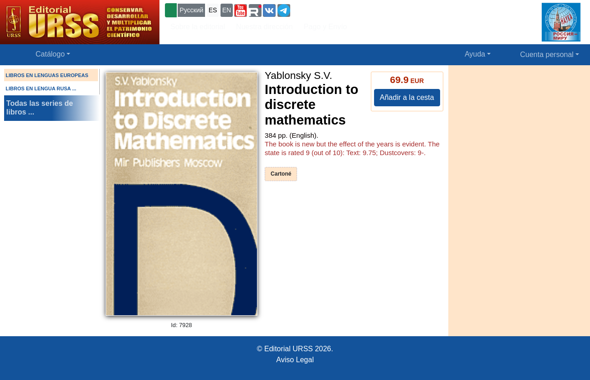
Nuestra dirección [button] (264, 27)
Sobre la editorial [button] (197, 27)
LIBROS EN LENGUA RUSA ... (40, 88)
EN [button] (226, 10)
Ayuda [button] (475, 54)
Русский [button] (191, 10)
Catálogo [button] (50, 54)
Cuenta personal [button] (547, 54)
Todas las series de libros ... (39, 107)
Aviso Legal (294, 360)
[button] (240, 10)
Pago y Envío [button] (325, 27)
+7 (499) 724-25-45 (325, 9)
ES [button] (213, 10)
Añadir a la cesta (407, 97)
